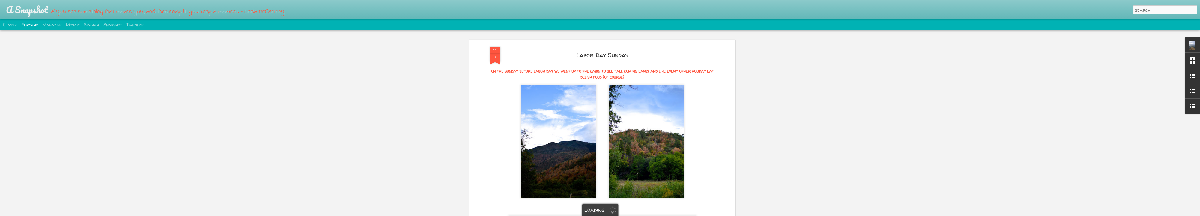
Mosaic (73, 25)
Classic (10, 25)
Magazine (52, 25)
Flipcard (30, 25)
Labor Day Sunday (602, 55)
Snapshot (113, 25)
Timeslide (135, 25)
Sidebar (91, 25)
